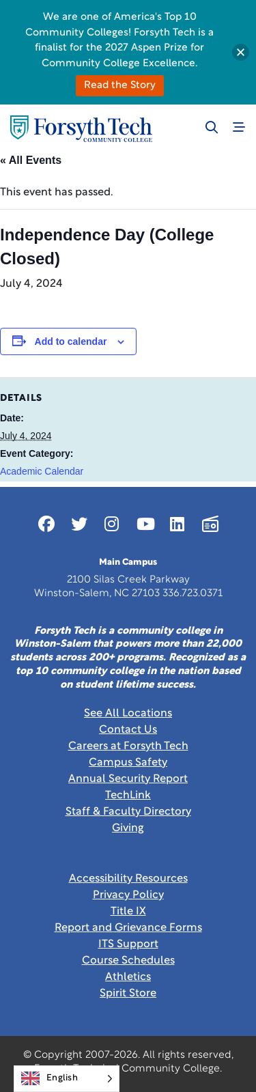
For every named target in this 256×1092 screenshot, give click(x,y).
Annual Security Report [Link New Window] (128, 779)
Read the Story (120, 86)
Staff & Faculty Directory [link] (128, 812)
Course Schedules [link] (128, 960)
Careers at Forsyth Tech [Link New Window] (128, 746)
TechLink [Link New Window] (128, 795)
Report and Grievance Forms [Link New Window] (128, 928)
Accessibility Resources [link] (128, 878)
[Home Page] (81, 128)
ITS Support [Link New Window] (128, 944)
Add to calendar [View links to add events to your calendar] (71, 341)
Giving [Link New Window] (128, 828)
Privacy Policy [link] (128, 895)
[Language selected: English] (66, 1078)
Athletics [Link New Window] (128, 977)
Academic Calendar (41, 471)
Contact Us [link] (128, 730)
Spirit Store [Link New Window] (128, 993)
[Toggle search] (211, 127)
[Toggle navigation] (239, 127)
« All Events (30, 160)
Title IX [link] (128, 911)
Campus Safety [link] (128, 762)
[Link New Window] (46, 523)
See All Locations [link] (128, 713)
